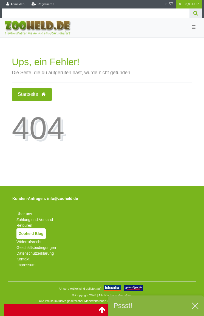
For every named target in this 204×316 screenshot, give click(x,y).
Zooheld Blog (31, 233)
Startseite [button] (32, 94)
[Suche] (195, 13)
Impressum (25, 265)
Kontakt (22, 259)
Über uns (24, 214)
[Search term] (95, 13)
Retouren (24, 225)
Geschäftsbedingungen (36, 247)
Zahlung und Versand (34, 219)
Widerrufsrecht (28, 242)
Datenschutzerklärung (35, 253)
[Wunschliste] (169, 4)
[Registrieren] (42, 4)
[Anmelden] (15, 4)
